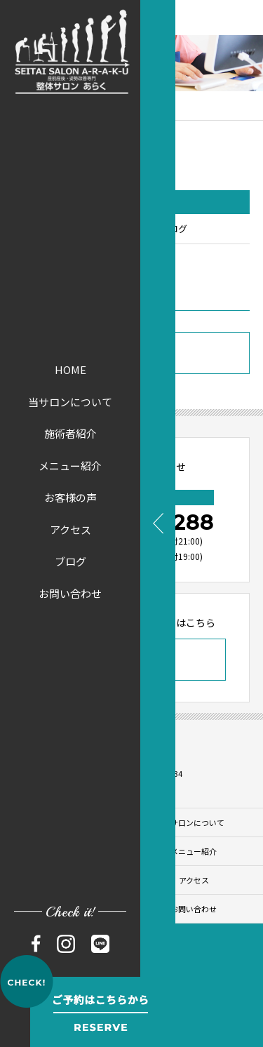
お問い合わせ (70, 593)
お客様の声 (70, 497)
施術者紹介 (70, 433)
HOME (70, 369)
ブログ (70, 561)
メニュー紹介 (70, 465)
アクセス (70, 529)
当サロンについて (70, 401)
